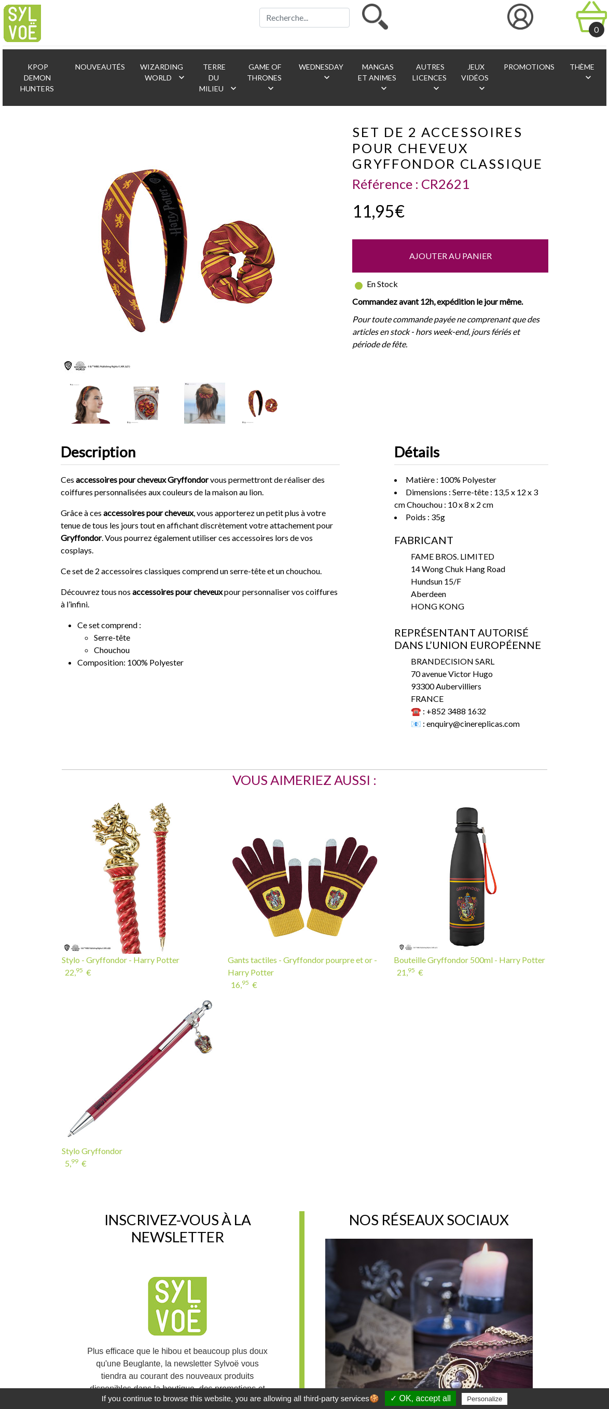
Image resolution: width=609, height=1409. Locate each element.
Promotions (528, 66)
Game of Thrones (264, 77)
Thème (581, 72)
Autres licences (429, 77)
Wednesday (320, 72)
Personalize (484, 1399)
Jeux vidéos (475, 77)
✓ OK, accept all (420, 1398)
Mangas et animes (377, 77)
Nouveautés (99, 66)
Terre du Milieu (217, 77)
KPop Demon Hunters (37, 77)
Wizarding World (163, 72)
